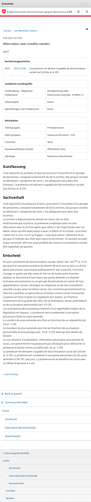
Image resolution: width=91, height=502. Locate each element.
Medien (10, 498)
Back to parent (13, 393)
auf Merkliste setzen (25, 30)
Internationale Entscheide (20, 427)
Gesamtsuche (13, 436)
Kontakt (10, 490)
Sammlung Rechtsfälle (15, 402)
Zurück (7, 30)
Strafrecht (11, 419)
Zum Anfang (11, 374)
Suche (5, 410)
